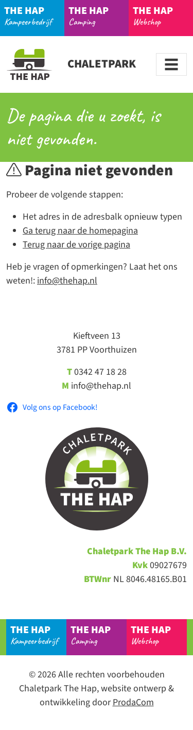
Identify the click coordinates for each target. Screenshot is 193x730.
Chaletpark (71, 64)
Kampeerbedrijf (34, 15)
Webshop (163, 15)
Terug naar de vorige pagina (76, 244)
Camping (98, 15)
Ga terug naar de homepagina (80, 230)
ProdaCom (133, 702)
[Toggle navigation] (171, 64)
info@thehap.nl (67, 280)
